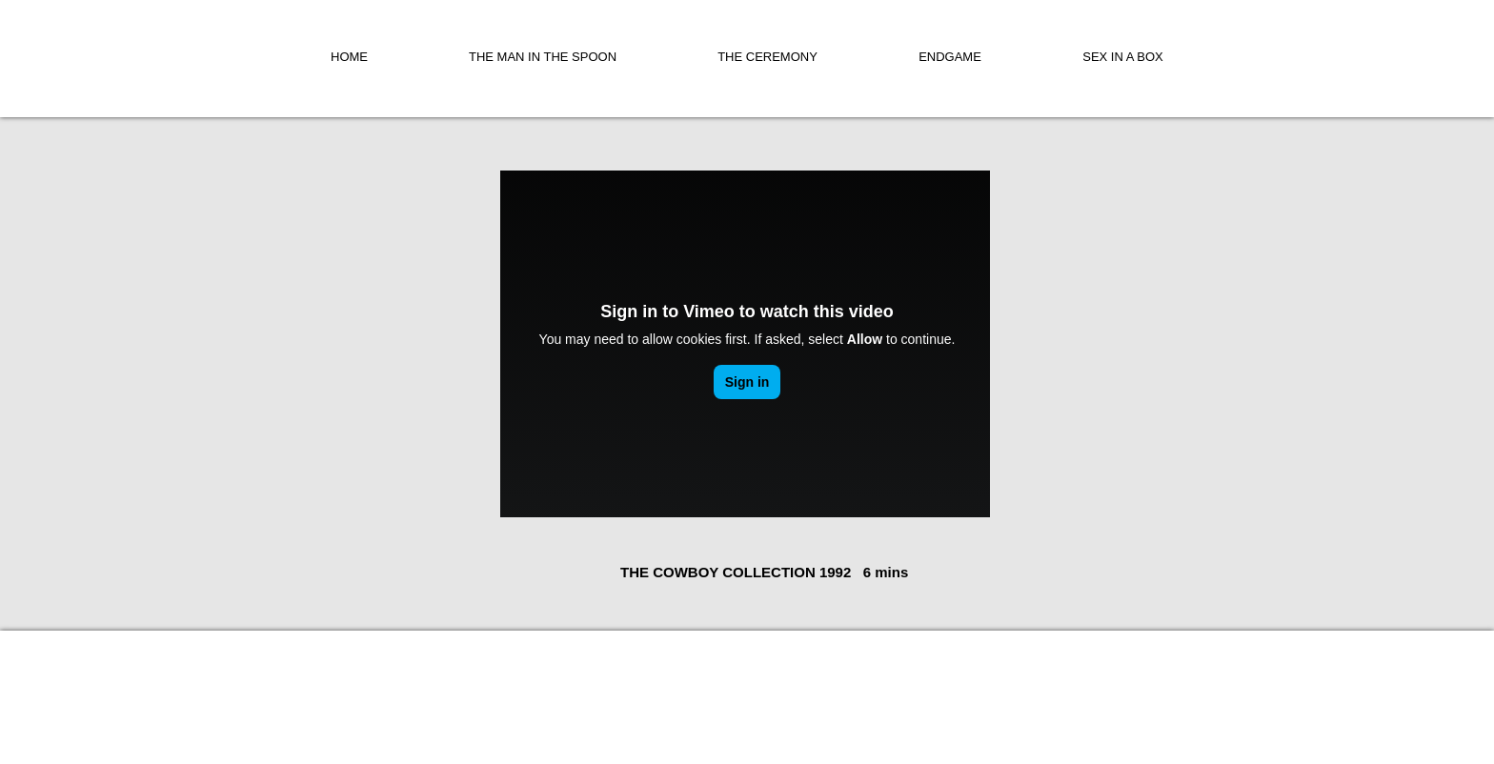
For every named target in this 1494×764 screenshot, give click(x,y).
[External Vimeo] (747, 344)
